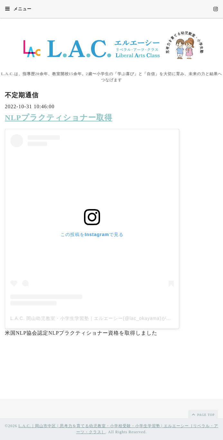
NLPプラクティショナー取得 (58, 117)
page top (203, 414)
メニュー (18, 8)
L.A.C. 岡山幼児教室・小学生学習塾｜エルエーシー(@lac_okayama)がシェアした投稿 (105, 318)
